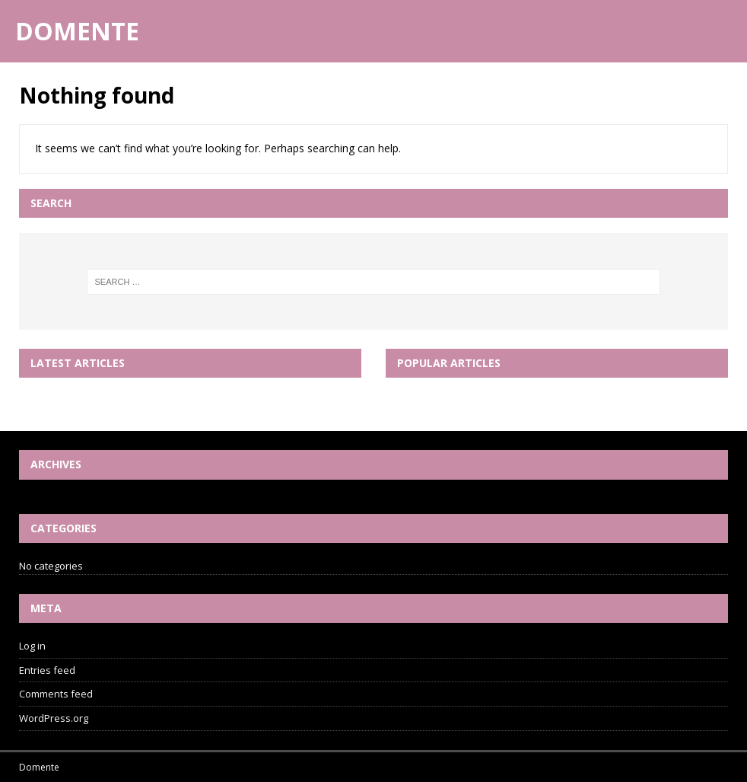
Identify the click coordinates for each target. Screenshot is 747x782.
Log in (32, 646)
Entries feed (47, 670)
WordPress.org (53, 718)
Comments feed (56, 694)
